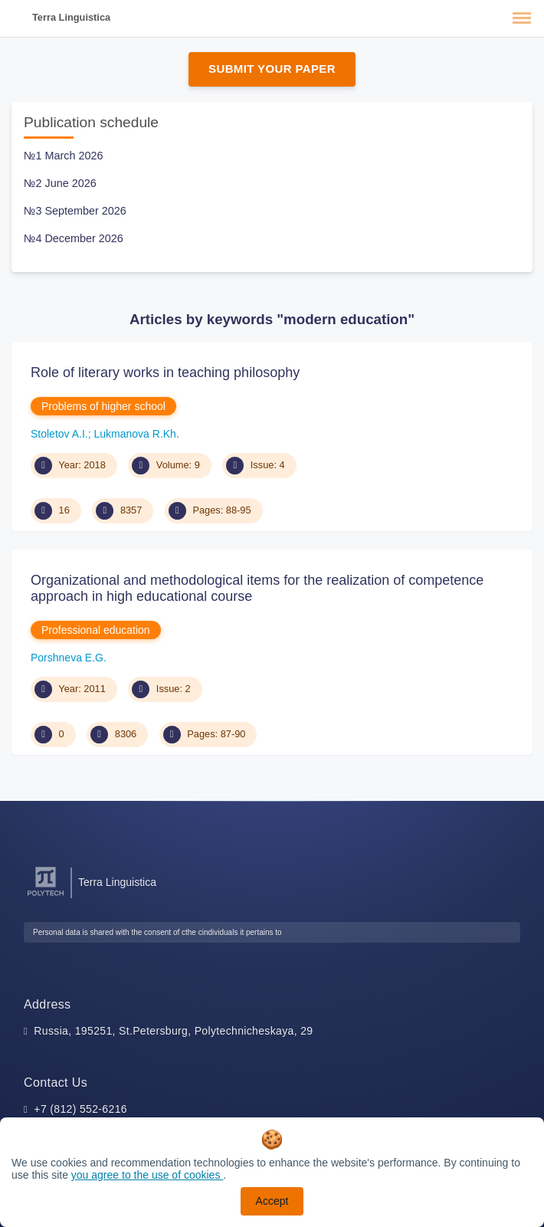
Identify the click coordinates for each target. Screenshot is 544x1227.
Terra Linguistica (71, 17)
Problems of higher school (103, 406)
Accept (272, 1201)
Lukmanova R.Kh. (136, 434)
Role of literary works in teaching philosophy (165, 372)
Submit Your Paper (272, 68)
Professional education (95, 630)
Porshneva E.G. (69, 657)
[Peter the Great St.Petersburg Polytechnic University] (45, 896)
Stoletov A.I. (59, 434)
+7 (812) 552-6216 (80, 1109)
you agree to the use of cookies (147, 1175)
